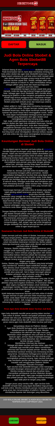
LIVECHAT (13, 421)
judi (52, 313)
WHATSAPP (41, 421)
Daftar (13, 44)
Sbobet (7, 89)
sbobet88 (48, 149)
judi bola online (28, 70)
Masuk (41, 44)
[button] (6, 24)
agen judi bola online (19, 194)
